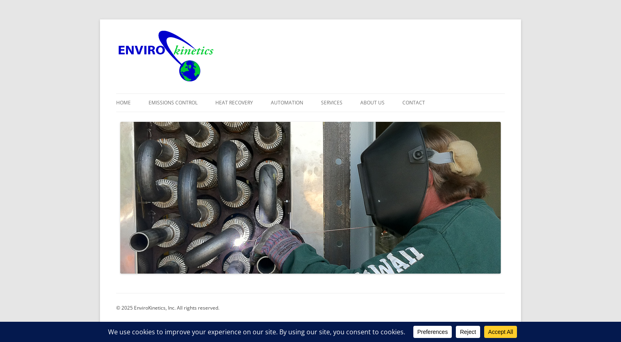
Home (123, 102)
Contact (413, 102)
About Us (372, 102)
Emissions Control (173, 102)
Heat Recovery (234, 102)
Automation (287, 102)
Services (331, 102)
